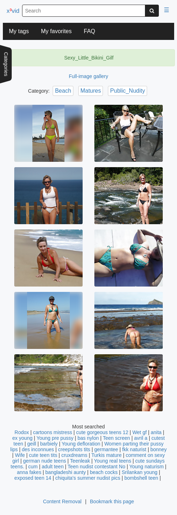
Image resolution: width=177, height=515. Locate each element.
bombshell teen (141, 478)
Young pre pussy (54, 438)
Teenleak (80, 461)
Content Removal (62, 501)
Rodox (22, 432)
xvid (13, 10)
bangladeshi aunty (65, 472)
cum (32, 466)
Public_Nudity (127, 91)
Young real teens (112, 461)
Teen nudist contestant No (96, 466)
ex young (22, 438)
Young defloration (81, 444)
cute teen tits (43, 455)
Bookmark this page (112, 501)
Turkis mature (106, 455)
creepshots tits (74, 449)
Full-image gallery (88, 76)
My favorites (56, 31)
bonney (158, 449)
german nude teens (44, 461)
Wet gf (139, 432)
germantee (106, 449)
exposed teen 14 (32, 478)
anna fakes (29, 472)
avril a (140, 438)
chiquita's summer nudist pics (87, 478)
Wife (20, 455)
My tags (19, 31)
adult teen (53, 466)
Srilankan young (139, 472)
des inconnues (38, 449)
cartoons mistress (52, 432)
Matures (90, 91)
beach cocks (104, 472)
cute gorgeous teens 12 (102, 432)
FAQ (89, 31)
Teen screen (116, 438)
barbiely (49, 444)
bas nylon (88, 438)
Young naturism (146, 466)
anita (156, 432)
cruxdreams (74, 455)
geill (31, 444)
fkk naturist (134, 449)
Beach (63, 91)
